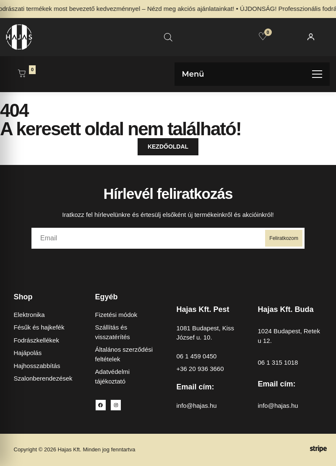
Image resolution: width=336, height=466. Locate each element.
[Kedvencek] (263, 36)
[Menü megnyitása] (252, 74)
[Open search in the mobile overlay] (168, 37)
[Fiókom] (310, 36)
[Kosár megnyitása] (21, 74)
